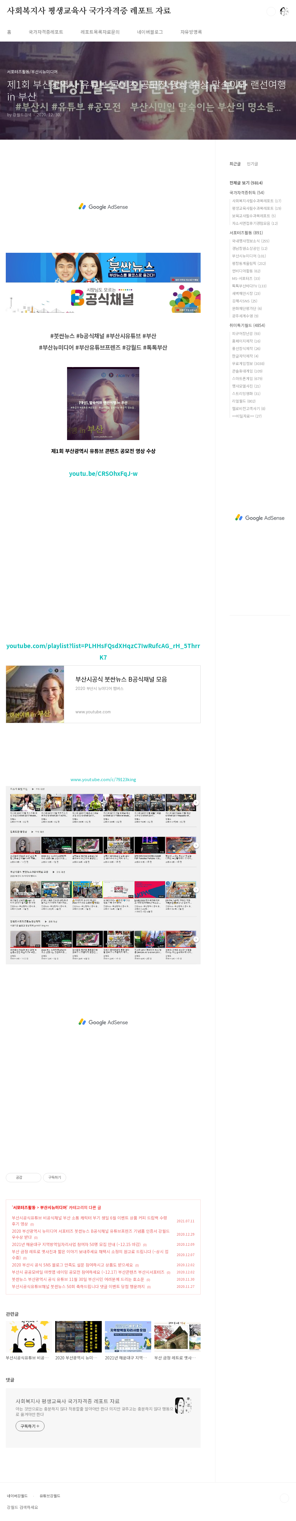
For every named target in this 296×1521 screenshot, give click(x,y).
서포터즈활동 (24, 1207)
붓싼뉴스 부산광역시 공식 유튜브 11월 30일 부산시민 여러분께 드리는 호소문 (78, 1279)
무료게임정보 (248, 363)
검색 (271, 11)
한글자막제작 (245, 356)
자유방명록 (191, 31)
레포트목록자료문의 (100, 31)
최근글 (235, 163)
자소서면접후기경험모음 (255, 223)
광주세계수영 (245, 316)
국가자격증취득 (247, 192)
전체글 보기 (246, 183)
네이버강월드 (17, 1496)
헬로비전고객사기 (248, 408)
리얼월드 (244, 401)
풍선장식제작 (246, 348)
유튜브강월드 (50, 1496)
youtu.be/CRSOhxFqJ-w (103, 473)
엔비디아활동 (246, 271)
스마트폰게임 (247, 378)
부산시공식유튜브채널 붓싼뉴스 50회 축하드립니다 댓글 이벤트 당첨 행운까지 (78, 1286)
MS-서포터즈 (246, 278)
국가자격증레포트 (46, 31)
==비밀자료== (247, 416)
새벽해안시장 (246, 293)
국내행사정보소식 (250, 241)
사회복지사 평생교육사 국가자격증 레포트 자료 (89, 11)
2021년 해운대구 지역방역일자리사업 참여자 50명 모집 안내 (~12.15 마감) (76, 1244)
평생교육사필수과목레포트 (256, 208)
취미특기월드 (247, 325)
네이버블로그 (150, 31)
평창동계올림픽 (249, 263)
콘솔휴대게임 (247, 371)
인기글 (252, 163)
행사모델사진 (246, 386)
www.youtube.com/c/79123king (103, 779)
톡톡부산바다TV (249, 286)
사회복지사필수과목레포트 (256, 200)
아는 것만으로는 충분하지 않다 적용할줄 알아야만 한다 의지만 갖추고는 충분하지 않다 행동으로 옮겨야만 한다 (94, 1411)
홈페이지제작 (246, 341)
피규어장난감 (246, 333)
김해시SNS (244, 301)
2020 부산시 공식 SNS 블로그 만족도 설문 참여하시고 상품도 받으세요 (72, 1265)
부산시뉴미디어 (53, 1207)
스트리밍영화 (246, 393)
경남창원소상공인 (249, 248)
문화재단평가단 (247, 308)
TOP (284, 1498)
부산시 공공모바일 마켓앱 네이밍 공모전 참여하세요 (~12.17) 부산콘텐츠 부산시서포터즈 (88, 1272)
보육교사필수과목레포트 (254, 215)
